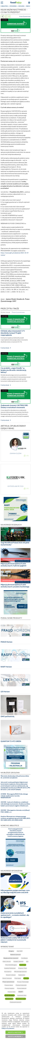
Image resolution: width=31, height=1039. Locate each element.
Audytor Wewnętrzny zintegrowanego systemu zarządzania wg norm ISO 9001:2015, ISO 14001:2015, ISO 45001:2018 (15, 818)
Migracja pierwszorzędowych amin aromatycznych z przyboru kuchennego (15, 586)
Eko (27, 961)
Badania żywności (15, 954)
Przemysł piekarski (21, 988)
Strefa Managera (9, 995)
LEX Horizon (5, 692)
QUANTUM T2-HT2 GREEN (11, 741)
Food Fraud (23, 965)
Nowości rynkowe (10, 975)
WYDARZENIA (13, 6)
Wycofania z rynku (21, 998)
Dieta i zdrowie (7, 961)
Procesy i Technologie (22, 982)
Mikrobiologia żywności (20, 971)
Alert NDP (19, 951)
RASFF (21, 992)
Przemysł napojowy (9, 988)
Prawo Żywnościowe (24, 16)
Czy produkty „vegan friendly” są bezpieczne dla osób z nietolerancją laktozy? (13, 370)
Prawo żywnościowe (18, 312)
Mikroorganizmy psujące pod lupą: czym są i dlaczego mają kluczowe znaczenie (15, 891)
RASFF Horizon (6, 667)
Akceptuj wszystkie (14, 1032)
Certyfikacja (24, 958)
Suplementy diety (21, 995)
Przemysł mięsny (9, 985)
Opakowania (21, 975)
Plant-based (18, 978)
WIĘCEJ (28, 6)
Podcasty (26, 978)
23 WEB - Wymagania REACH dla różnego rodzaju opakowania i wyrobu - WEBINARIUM (14, 796)
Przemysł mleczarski (21, 985)
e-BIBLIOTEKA (4, 6)
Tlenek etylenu (9, 998)
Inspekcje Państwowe (9, 968)
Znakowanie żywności (15, 1002)
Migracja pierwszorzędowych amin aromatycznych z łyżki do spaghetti (13, 565)
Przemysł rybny (11, 992)
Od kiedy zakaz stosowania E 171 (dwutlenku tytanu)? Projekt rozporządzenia (13, 333)
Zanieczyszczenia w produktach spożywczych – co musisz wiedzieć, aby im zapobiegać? (15, 915)
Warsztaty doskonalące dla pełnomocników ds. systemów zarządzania (15, 777)
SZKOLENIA (21, 6)
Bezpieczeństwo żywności (11, 958)
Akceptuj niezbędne (14, 1036)
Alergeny (11, 951)
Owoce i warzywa (7, 978)
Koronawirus (7, 971)
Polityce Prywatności (8, 1028)
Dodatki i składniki (18, 961)
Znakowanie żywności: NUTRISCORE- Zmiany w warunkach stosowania (14, 406)
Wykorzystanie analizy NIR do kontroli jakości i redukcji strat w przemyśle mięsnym (15, 940)
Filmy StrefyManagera (11, 965)
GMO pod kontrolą (7, 716)
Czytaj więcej (5, 348)
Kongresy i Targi (22, 968)
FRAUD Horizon (6, 642)
